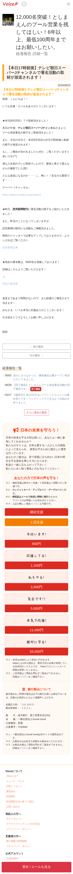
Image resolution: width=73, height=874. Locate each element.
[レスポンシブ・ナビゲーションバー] (68, 4)
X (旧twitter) (12, 858)
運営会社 (10, 791)
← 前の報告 (36, 346)
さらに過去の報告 (36, 412)
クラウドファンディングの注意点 (23, 824)
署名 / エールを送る (36, 866)
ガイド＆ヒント (14, 818)
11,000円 (36, 630)
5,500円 (36, 608)
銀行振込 (39, 503)
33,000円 (36, 651)
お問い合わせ (13, 806)
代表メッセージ (14, 786)
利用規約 (23, 676)
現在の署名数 (10, 283)
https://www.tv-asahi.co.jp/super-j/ (21, 194)
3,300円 (36, 587)
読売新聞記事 (10, 247)
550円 (36, 544)
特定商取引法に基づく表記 (19, 801)
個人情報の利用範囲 (16, 841)
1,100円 (36, 565)
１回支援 (36, 522)
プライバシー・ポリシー (18, 829)
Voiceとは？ (12, 776)
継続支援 (36, 512)
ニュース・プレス (15, 781)
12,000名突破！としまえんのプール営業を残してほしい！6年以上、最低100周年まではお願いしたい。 (42, 32)
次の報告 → (36, 355)
